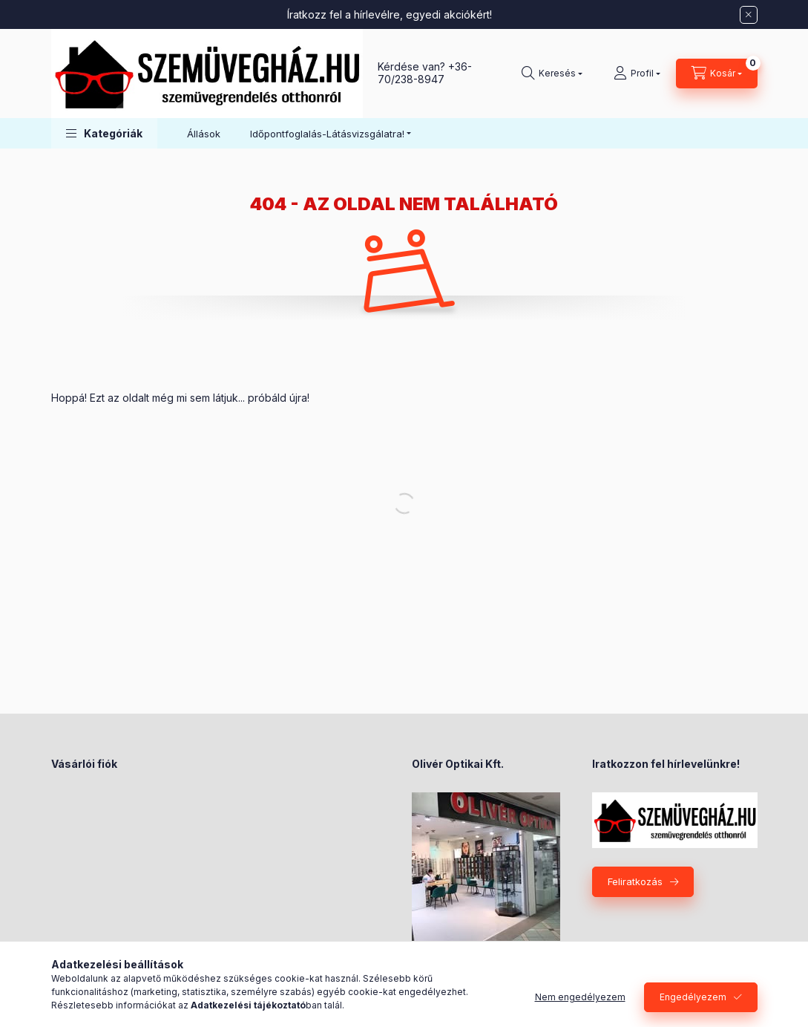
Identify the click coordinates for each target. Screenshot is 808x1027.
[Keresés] (552, 73)
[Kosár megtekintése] (717, 73)
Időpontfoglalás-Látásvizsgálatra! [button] (327, 134)
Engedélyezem (693, 996)
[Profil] (637, 73)
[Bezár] (749, 15)
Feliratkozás (635, 881)
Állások (203, 134)
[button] (104, 133)
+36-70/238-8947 (425, 72)
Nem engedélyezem (580, 996)
